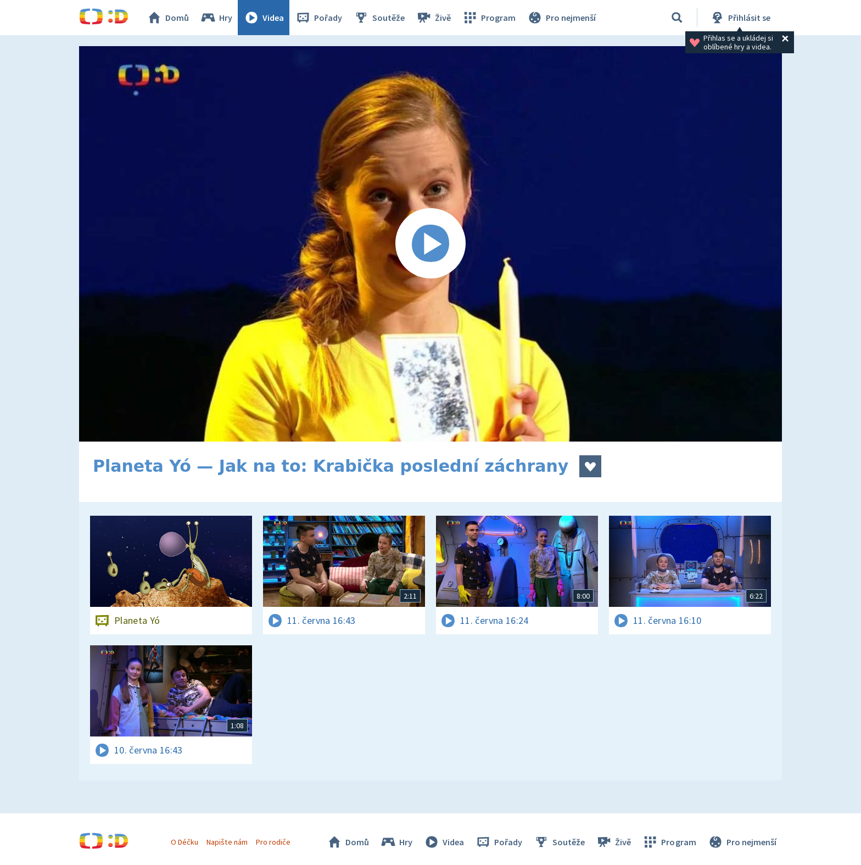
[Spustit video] (430, 244)
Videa (263, 17)
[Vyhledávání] (677, 17)
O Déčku (184, 842)
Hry (216, 17)
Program (489, 17)
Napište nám (226, 842)
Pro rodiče (273, 842)
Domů (167, 17)
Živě (433, 17)
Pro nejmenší (561, 17)
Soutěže (379, 17)
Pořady (318, 17)
